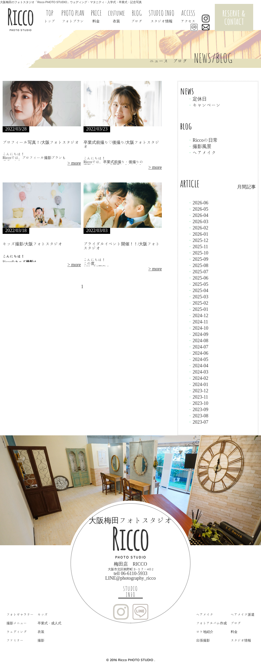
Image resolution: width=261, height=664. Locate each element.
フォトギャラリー (20, 614)
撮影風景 (199, 146)
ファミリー (15, 640)
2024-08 (198, 340)
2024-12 (198, 315)
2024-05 (198, 359)
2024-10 (198, 327)
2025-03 (198, 296)
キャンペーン (204, 105)
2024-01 (198, 384)
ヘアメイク (202, 152)
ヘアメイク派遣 (242, 614)
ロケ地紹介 (204, 631)
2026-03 (198, 221)
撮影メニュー (17, 623)
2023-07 (198, 421)
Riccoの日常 (203, 140)
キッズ (43, 614)
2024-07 (198, 346)
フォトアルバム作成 (211, 623)
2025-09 (198, 259)
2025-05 (198, 284)
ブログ (236, 623)
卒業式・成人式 (49, 623)
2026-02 (198, 227)
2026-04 (198, 215)
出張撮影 (203, 640)
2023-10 (198, 403)
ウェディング (17, 631)
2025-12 (198, 240)
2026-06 (198, 202)
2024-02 (198, 378)
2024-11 (198, 321)
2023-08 (198, 415)
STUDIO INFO (130, 591)
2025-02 (198, 302)
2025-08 (198, 265)
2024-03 (198, 371)
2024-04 (198, 365)
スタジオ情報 (241, 640)
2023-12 (198, 390)
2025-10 (198, 252)
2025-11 (198, 246)
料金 (234, 631)
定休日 (197, 98)
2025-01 (198, 309)
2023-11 (198, 396)
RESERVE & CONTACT (234, 17)
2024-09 (198, 334)
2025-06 (198, 277)
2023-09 (198, 409)
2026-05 (198, 208)
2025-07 (198, 271)
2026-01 (198, 234)
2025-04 (198, 290)
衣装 (41, 631)
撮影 (41, 640)
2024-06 (198, 353)
